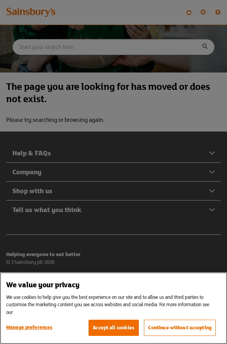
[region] (113, 308)
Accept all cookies (113, 327)
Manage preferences (29, 327)
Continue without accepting (180, 327)
